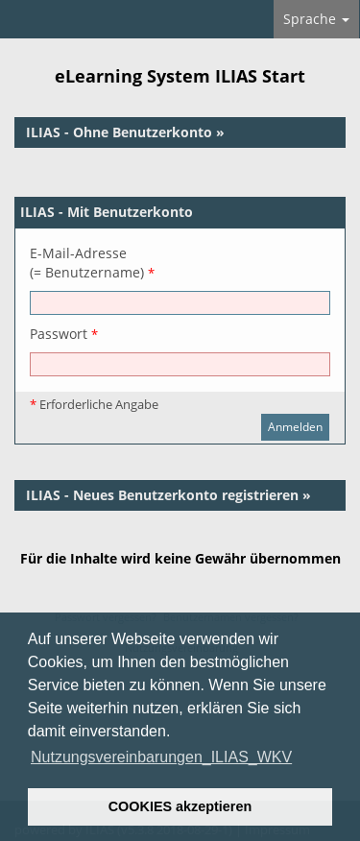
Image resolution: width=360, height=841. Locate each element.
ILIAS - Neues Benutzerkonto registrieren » (168, 495)
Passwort (64, 333)
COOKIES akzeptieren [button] (180, 806)
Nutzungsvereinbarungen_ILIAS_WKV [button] (161, 757)
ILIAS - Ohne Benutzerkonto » (125, 132)
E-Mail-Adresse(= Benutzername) (92, 262)
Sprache (316, 19)
